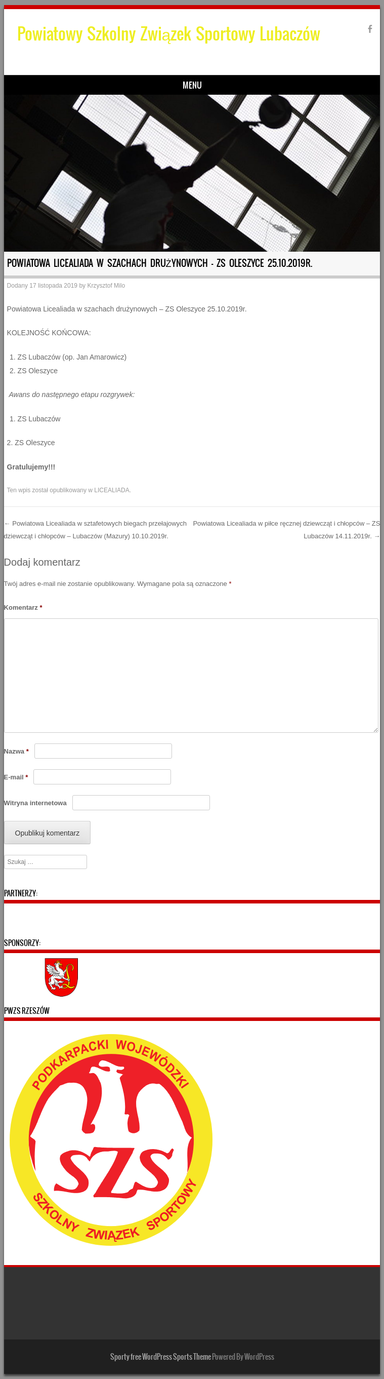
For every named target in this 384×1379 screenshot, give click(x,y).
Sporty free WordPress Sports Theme (160, 1356)
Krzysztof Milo (106, 285)
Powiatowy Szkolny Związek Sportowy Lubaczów (169, 33)
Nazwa (16, 751)
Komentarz (23, 607)
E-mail (16, 777)
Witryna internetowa (35, 803)
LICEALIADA (111, 490)
